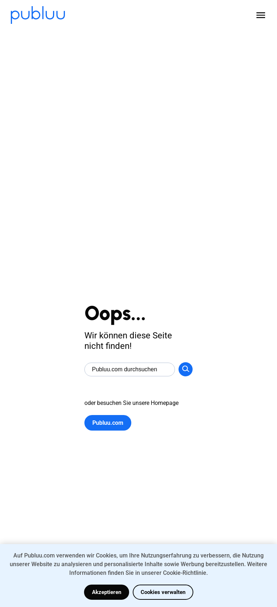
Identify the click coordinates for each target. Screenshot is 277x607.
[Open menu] (261, 15)
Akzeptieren (106, 592)
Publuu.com (107, 422)
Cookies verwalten (163, 592)
